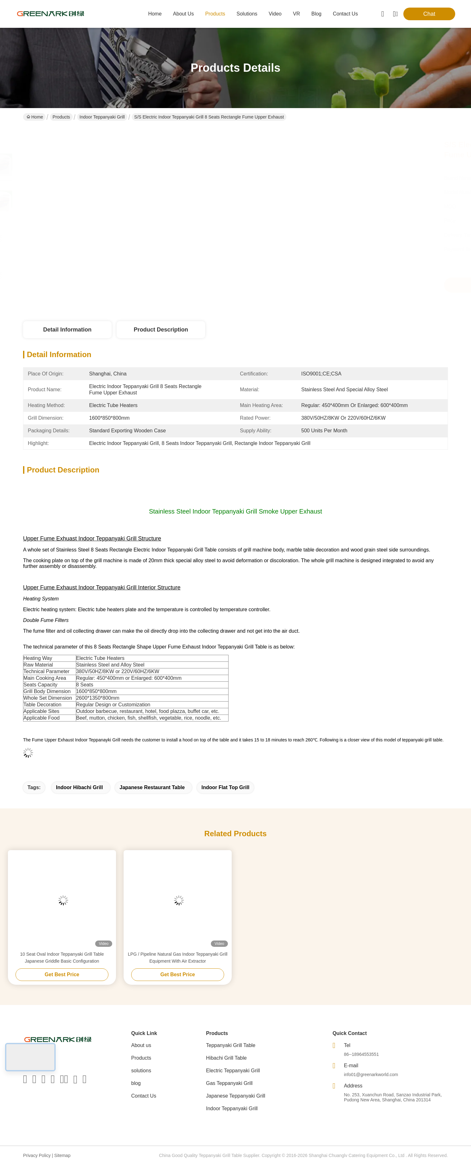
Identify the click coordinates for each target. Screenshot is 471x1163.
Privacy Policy (37, 1155)
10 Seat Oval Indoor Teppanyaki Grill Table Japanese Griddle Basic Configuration (62, 958)
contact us (345, 13)
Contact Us (143, 1096)
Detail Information (67, 329)
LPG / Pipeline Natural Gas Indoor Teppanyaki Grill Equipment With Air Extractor (178, 958)
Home (155, 13)
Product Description (161, 329)
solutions (246, 13)
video (275, 13)
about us (183, 13)
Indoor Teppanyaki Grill (102, 116)
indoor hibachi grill (79, 787)
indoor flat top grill (225, 787)
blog (316, 13)
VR (296, 13)
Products (61, 116)
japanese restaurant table (152, 787)
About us (141, 1045)
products (215, 13)
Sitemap (62, 1155)
